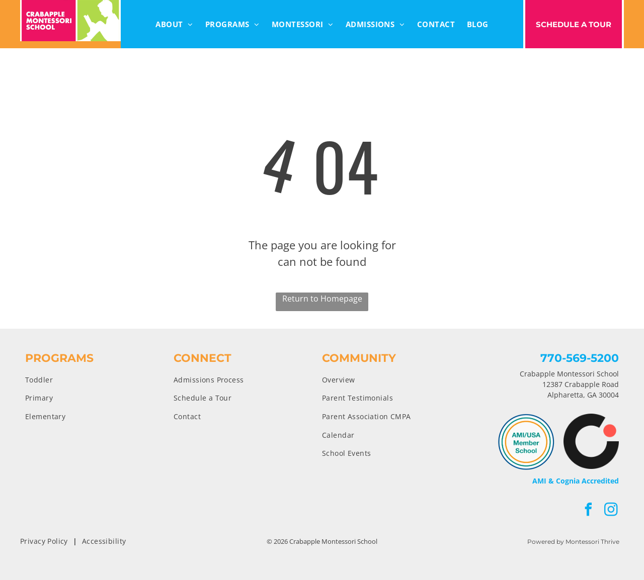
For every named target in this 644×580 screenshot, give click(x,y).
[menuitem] (174, 24)
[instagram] (611, 511)
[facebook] (589, 511)
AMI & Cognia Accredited (575, 481)
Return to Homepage (322, 298)
